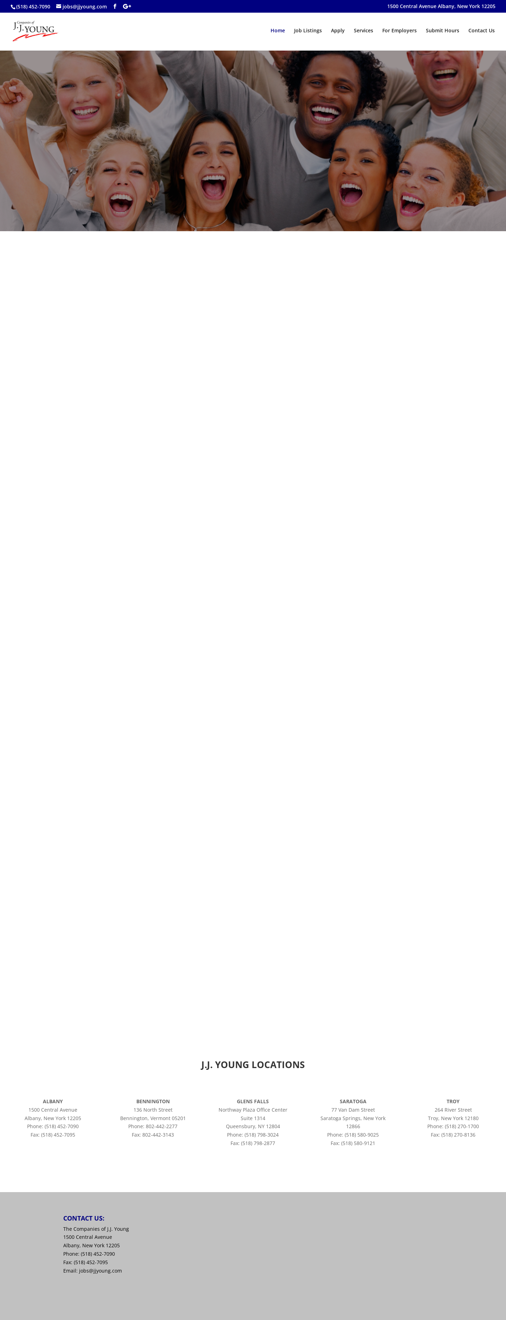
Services (363, 31)
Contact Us (481, 31)
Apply (338, 31)
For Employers (399, 31)
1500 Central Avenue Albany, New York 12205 (441, 6)
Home (278, 31)
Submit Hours (442, 31)
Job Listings (308, 31)
